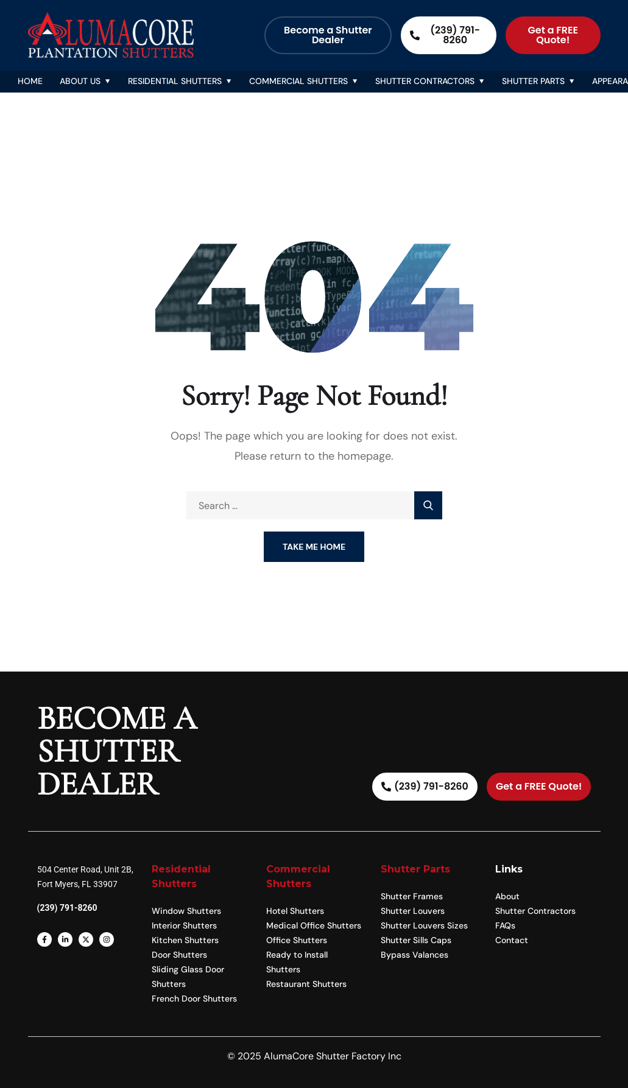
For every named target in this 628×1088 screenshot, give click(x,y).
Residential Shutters (175, 80)
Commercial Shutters (298, 80)
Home (30, 80)
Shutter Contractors (425, 80)
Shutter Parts (533, 80)
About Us (80, 80)
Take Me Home (314, 546)
